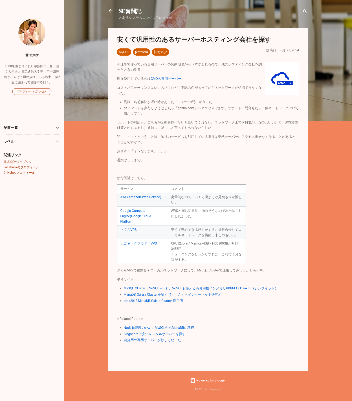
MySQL (124, 52)
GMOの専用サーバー (166, 79)
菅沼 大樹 (32, 55)
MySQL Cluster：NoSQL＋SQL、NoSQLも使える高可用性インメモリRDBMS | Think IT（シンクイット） (201, 288)
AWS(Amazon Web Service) (140, 197)
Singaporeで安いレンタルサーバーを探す (155, 334)
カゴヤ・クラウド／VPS (138, 243)
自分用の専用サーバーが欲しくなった (152, 340)
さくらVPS (128, 230)
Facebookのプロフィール (21, 167)
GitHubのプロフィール (19, 172)
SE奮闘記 (130, 10)
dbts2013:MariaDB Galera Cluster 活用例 (153, 301)
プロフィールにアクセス (32, 91)
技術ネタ (160, 52)
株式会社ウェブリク (18, 162)
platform (141, 52)
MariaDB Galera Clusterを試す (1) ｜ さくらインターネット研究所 (173, 295)
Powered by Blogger (208, 380)
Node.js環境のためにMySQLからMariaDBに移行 (159, 328)
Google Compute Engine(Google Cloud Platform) (135, 216)
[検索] (305, 12)
